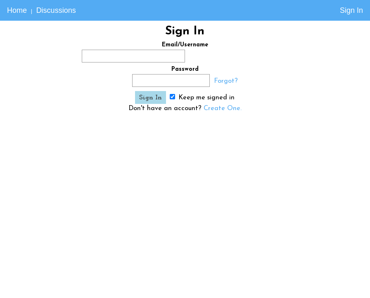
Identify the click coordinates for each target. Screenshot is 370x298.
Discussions (56, 10)
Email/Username (185, 45)
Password (185, 69)
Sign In (351, 10)
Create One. (223, 108)
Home (17, 10)
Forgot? (226, 81)
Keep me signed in (202, 97)
